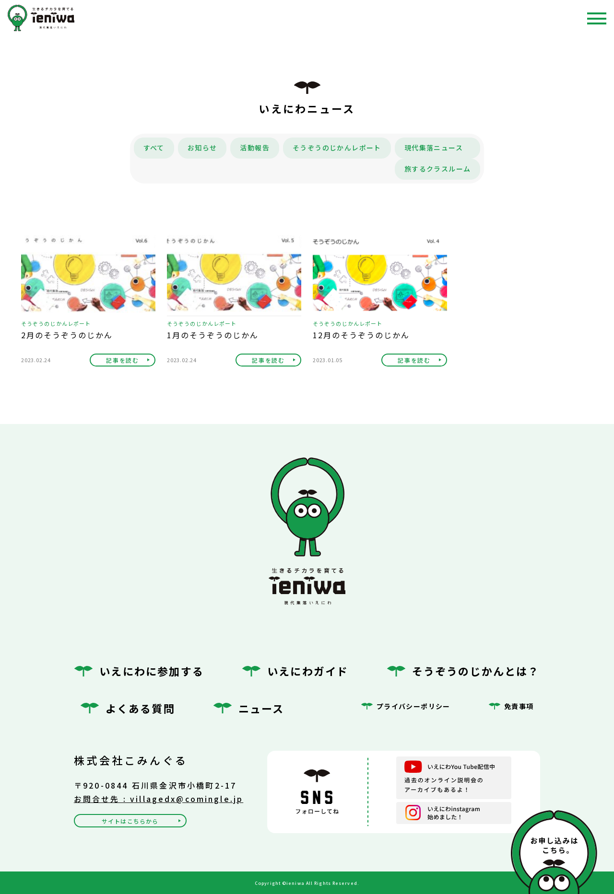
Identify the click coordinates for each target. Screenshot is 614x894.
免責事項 (519, 706)
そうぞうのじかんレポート (337, 147)
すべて (154, 147)
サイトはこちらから (129, 820)
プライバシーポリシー (413, 706)
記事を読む (122, 360)
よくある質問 (140, 708)
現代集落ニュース (433, 147)
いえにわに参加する (151, 670)
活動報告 (255, 147)
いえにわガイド (307, 670)
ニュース (261, 708)
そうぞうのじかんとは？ (476, 670)
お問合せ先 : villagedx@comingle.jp (158, 798)
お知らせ (202, 147)
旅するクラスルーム (437, 168)
